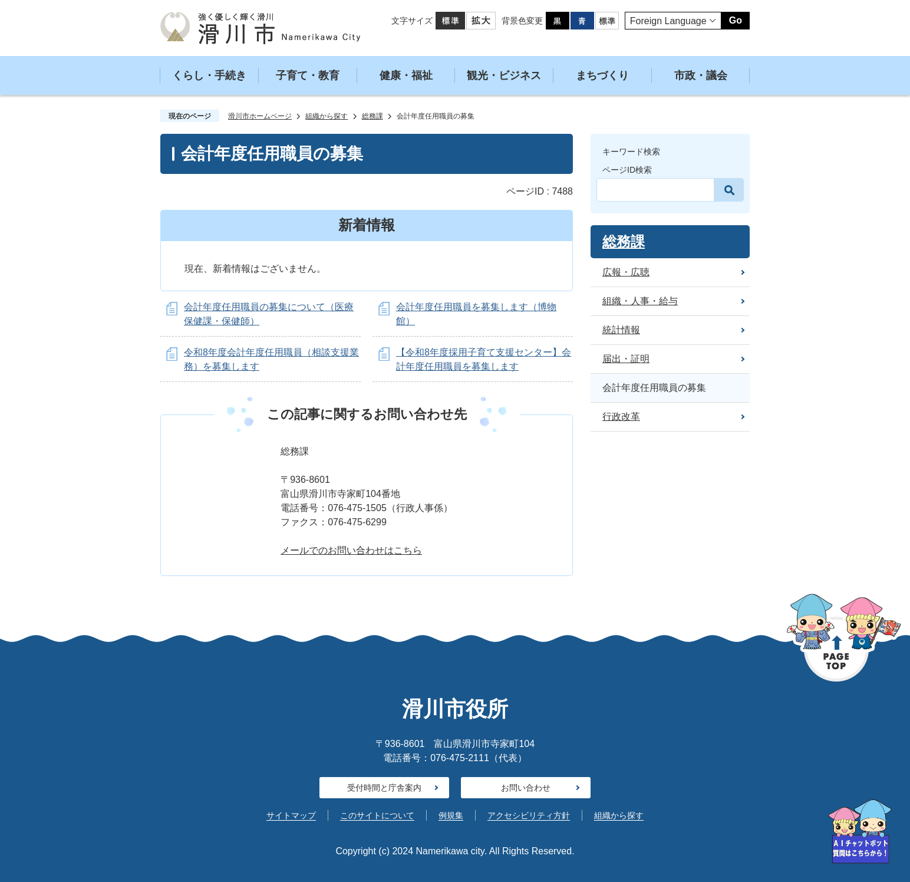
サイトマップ (291, 815)
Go (735, 20)
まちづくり (602, 75)
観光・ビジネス (504, 75)
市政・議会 (700, 75)
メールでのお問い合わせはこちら (351, 550)
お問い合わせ (525, 787)
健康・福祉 (406, 75)
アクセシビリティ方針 (528, 815)
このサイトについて (377, 815)
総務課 (372, 116)
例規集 (450, 815)
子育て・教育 (307, 75)
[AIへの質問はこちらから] (859, 831)
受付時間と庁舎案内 (384, 787)
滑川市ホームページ (260, 116)
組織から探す (326, 116)
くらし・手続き (209, 75)
